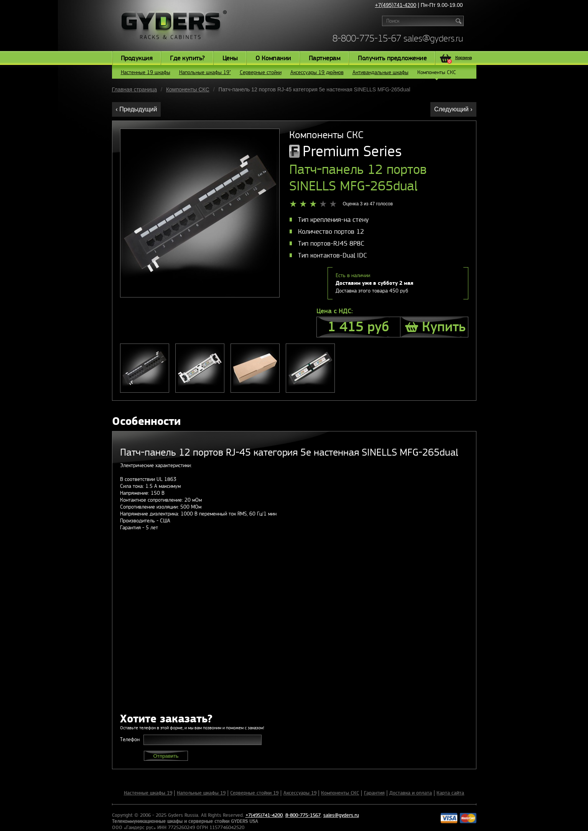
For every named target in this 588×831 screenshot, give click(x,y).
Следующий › (453, 109)
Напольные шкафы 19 (201, 793)
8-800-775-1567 (303, 815)
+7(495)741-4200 (396, 5)
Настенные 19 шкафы (145, 72)
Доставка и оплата (410, 793)
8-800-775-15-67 (367, 38)
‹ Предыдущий (136, 109)
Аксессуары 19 (299, 793)
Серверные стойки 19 (254, 793)
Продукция (137, 58)
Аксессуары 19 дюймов (317, 72)
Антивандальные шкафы (380, 72)
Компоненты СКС (436, 74)
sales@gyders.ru (433, 38)
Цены (230, 58)
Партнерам (325, 58)
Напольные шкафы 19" (205, 72)
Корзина (459, 59)
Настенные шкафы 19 (148, 793)
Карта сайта (450, 793)
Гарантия (374, 793)
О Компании (273, 58)
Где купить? (187, 58)
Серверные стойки (261, 72)
